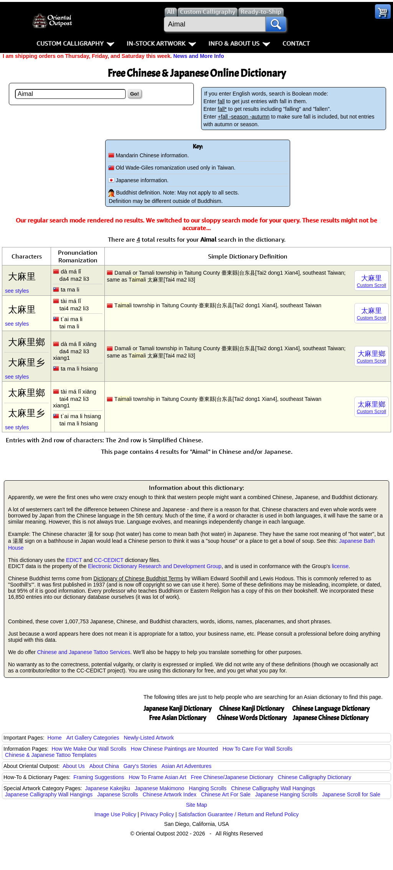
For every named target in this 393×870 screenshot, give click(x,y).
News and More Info (198, 56)
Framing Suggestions (98, 777)
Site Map (196, 805)
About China (104, 766)
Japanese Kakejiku (107, 788)
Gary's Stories (140, 766)
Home (55, 738)
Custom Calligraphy (75, 43)
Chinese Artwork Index (169, 794)
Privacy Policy (157, 814)
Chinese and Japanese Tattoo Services (83, 652)
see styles (17, 291)
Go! (134, 94)
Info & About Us (239, 43)
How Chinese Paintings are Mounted (174, 749)
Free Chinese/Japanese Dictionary (232, 777)
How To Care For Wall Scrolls (257, 749)
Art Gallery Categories (92, 738)
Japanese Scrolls (117, 794)
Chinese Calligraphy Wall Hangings (273, 788)
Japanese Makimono (159, 788)
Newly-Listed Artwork (149, 738)
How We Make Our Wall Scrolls (88, 749)
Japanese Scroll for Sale (351, 794)
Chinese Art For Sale (226, 794)
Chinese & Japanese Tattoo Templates (50, 755)
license (340, 566)
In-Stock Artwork (161, 43)
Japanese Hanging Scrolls (286, 794)
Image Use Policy (115, 814)
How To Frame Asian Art (157, 777)
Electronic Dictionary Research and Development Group (154, 566)
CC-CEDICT (109, 560)
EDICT (74, 560)
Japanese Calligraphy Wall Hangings (48, 794)
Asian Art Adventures (186, 766)
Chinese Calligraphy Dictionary (314, 777)
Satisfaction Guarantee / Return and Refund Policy (238, 814)
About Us (74, 766)
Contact (296, 43)
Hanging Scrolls (207, 788)
